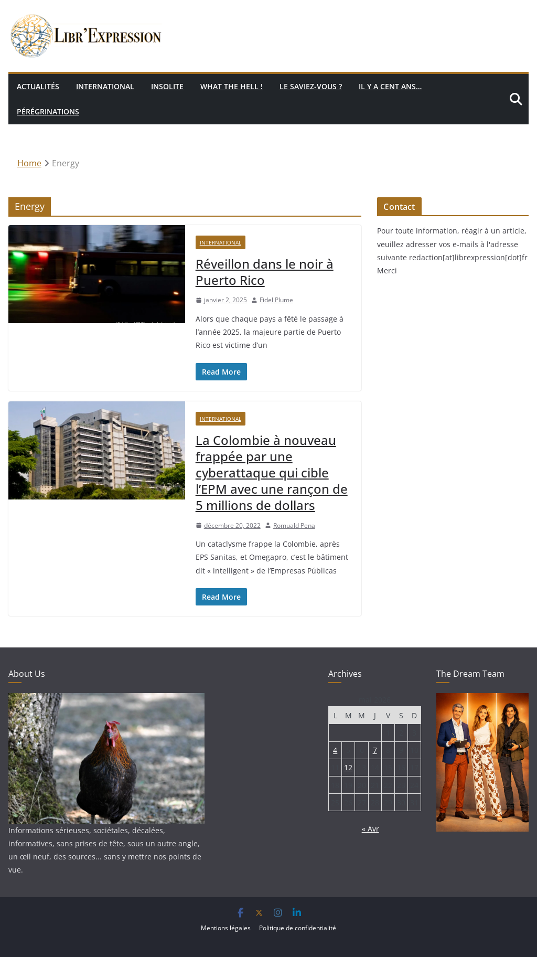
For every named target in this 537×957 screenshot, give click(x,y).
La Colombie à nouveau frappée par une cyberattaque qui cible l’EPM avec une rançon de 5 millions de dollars (272, 472)
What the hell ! (231, 86)
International (105, 86)
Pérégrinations (48, 111)
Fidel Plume (276, 299)
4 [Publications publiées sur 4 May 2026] (335, 750)
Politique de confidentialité (297, 927)
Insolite (167, 86)
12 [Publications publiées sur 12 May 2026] (348, 767)
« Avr (370, 829)
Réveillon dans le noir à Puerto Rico (265, 272)
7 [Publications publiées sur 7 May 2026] (375, 750)
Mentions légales (226, 927)
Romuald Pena (294, 525)
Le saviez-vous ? (311, 86)
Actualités (38, 86)
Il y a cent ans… (390, 86)
